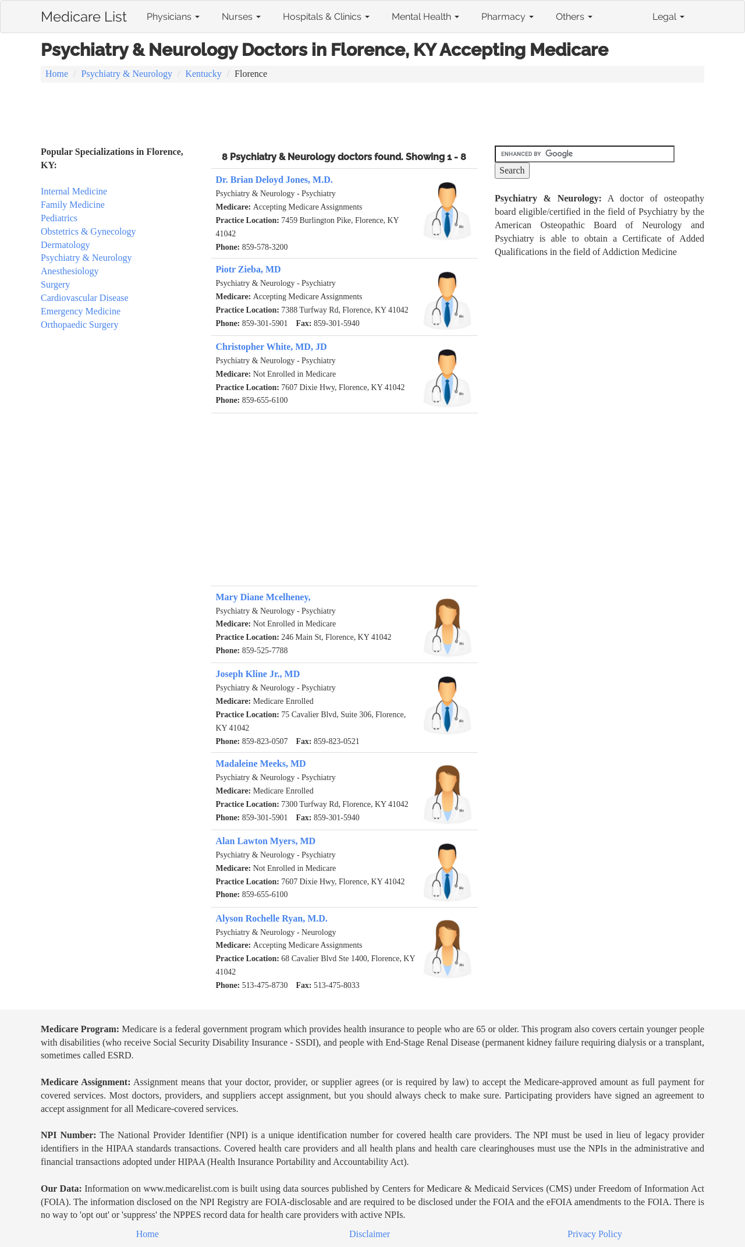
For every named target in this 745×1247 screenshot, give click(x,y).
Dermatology (65, 245)
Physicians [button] (173, 16)
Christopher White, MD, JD (271, 347)
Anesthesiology (70, 271)
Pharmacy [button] (507, 16)
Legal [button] (668, 16)
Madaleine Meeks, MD (261, 763)
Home (56, 74)
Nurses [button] (241, 16)
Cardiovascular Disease (85, 298)
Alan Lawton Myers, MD (266, 841)
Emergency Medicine (80, 311)
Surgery (55, 284)
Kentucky (203, 74)
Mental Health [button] (425, 16)
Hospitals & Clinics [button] (326, 16)
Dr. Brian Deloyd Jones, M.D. (274, 180)
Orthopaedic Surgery (79, 325)
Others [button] (574, 16)
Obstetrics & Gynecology (88, 231)
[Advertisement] (372, 115)
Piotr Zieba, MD (248, 269)
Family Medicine (73, 205)
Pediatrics (59, 218)
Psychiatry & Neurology (126, 74)
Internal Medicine (74, 191)
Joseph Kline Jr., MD (258, 674)
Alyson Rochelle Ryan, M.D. (272, 918)
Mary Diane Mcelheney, (263, 597)
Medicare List (84, 14)
